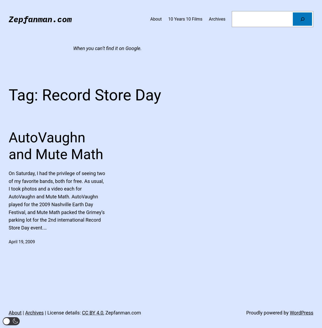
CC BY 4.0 (92, 313)
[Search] (302, 19)
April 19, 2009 (22, 241)
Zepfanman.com (40, 19)
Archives (34, 313)
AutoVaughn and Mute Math (56, 146)
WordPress (301, 313)
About (15, 313)
